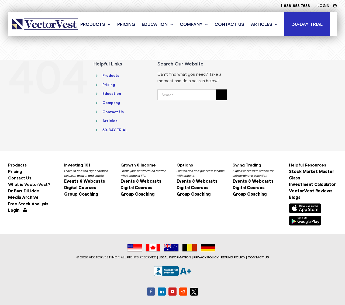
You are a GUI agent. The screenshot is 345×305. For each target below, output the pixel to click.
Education (111, 93)
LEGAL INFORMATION (175, 257)
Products (110, 75)
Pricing (108, 84)
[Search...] (186, 94)
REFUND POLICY (233, 257)
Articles (109, 121)
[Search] (221, 94)
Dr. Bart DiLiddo (23, 190)
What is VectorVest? (29, 184)
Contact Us (113, 112)
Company (111, 102)
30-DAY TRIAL (114, 130)
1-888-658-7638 (295, 6)
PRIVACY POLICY (206, 257)
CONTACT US (258, 257)
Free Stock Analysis (28, 203)
